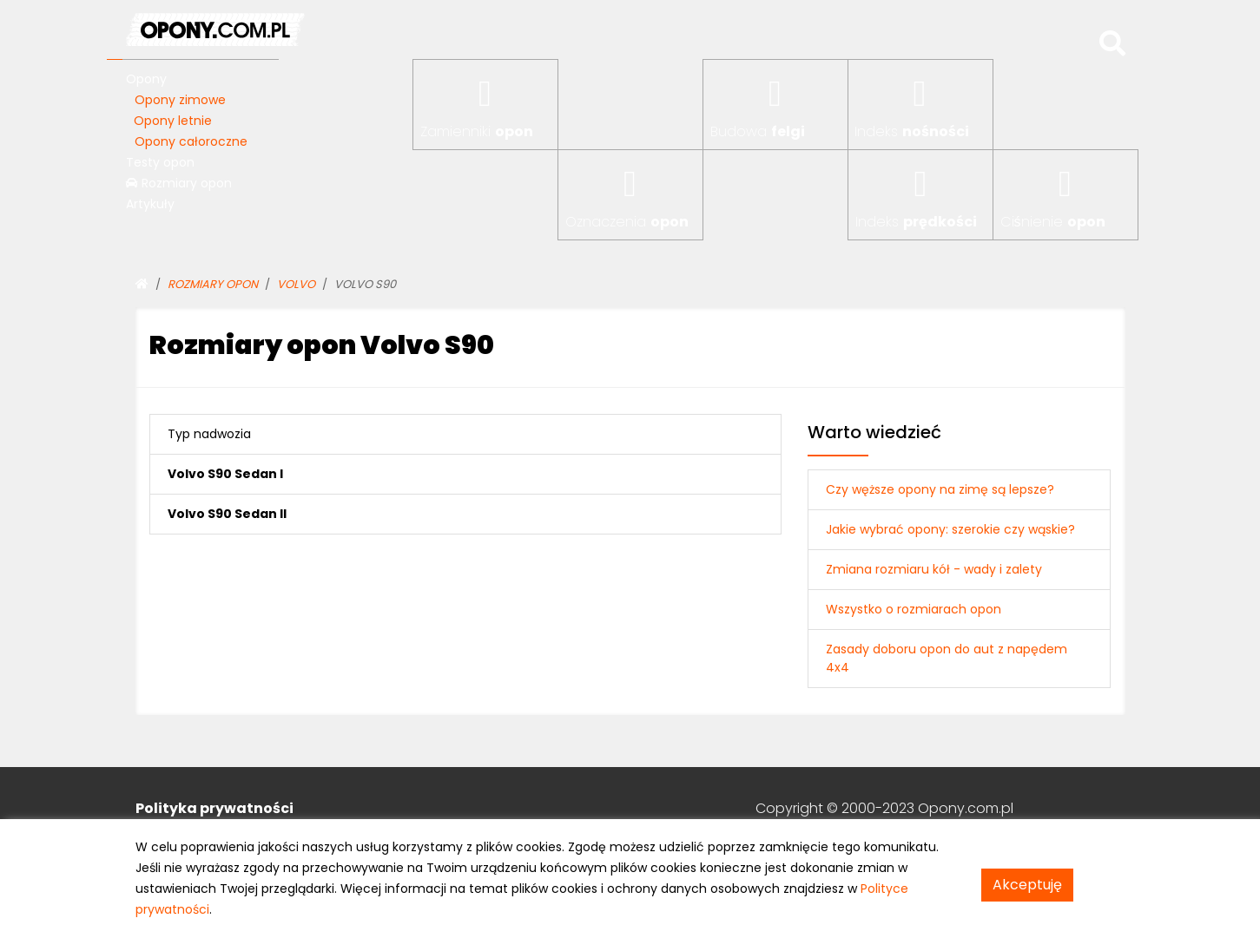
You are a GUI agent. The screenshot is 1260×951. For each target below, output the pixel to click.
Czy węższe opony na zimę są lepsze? (940, 489)
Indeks (911, 131)
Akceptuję (1027, 885)
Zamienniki (476, 131)
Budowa (757, 131)
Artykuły (150, 204)
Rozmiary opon (179, 183)
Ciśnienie (1052, 222)
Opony (146, 79)
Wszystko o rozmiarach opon (913, 609)
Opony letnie (173, 120)
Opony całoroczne (191, 141)
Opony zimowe (180, 99)
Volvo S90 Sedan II (227, 513)
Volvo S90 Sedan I (225, 473)
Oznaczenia (627, 222)
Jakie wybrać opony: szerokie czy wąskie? (950, 529)
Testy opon (160, 162)
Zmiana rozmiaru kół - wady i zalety (934, 569)
